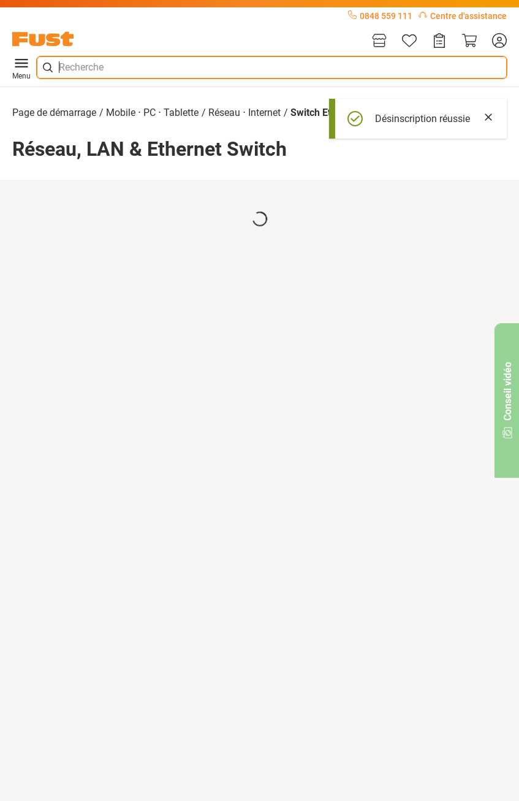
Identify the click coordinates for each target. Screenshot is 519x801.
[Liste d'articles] (409, 41)
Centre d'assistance (463, 16)
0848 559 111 (380, 16)
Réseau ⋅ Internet (244, 112)
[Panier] (469, 41)
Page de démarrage (54, 112)
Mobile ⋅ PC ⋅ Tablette (152, 112)
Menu (21, 67)
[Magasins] (379, 41)
